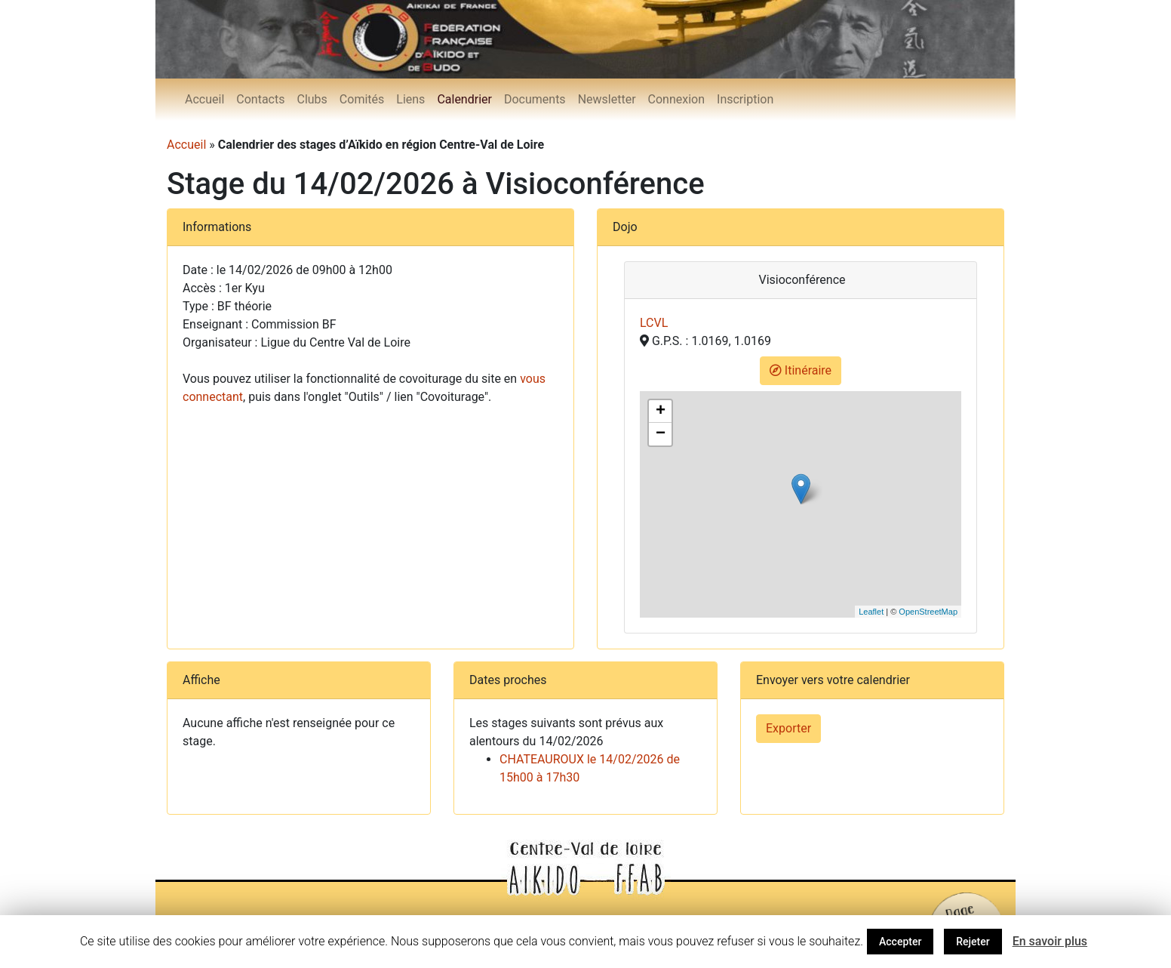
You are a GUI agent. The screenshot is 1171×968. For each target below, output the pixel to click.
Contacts (260, 99)
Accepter (900, 942)
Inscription (745, 99)
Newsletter (607, 99)
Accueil (204, 99)
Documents (535, 99)
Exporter (788, 728)
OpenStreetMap (928, 611)
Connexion (676, 99)
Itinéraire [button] (800, 370)
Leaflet (871, 611)
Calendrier (464, 99)
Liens (410, 99)
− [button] (660, 434)
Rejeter (972, 942)
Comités (362, 99)
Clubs (312, 99)
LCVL (654, 323)
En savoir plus (1050, 941)
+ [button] (660, 411)
